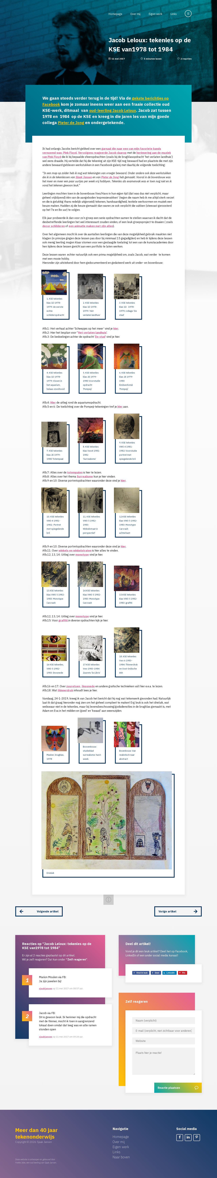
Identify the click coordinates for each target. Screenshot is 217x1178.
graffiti (63, 620)
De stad (100, 336)
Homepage (115, 14)
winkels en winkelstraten (74, 550)
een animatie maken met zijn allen (91, 226)
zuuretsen (73, 686)
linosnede (88, 686)
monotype (82, 554)
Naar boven (121, 1154)
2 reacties (186, 58)
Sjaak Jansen (84, 177)
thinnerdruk (65, 690)
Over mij (135, 14)
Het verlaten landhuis (92, 332)
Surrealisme (85, 476)
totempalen (75, 472)
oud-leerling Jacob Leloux (114, 110)
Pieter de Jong (85, 122)
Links (173, 14)
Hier (53, 402)
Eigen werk (155, 14)
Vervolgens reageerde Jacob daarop (102, 152)
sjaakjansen (45, 985)
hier (115, 328)
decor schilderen (53, 226)
